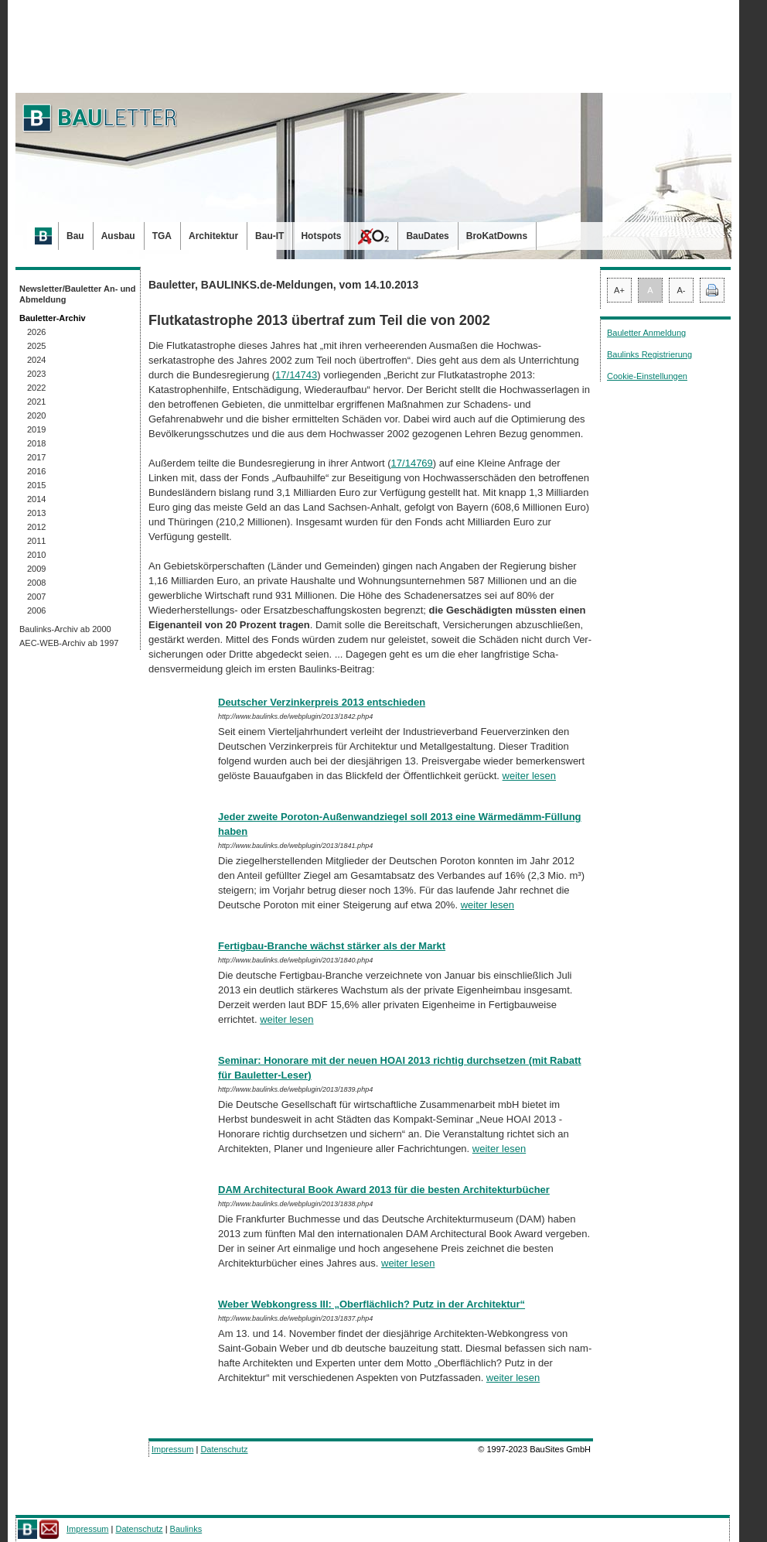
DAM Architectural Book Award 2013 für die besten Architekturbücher (384, 1189)
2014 (36, 499)
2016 (36, 471)
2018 (36, 443)
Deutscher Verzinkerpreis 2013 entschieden (321, 702)
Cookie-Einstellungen (647, 376)
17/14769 (412, 463)
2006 (36, 610)
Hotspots (321, 236)
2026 (36, 332)
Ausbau (118, 236)
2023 (36, 373)
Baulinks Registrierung (649, 354)
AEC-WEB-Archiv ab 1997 (68, 643)
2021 (36, 401)
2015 (36, 485)
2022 (36, 387)
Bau (75, 236)
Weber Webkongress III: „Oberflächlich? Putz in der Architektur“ (371, 1304)
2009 (36, 568)
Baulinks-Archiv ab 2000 (65, 629)
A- (681, 290)
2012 (36, 527)
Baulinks (186, 1528)
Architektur (213, 236)
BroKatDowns (496, 236)
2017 (36, 457)
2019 (36, 429)
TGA (162, 236)
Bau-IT (269, 236)
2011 (36, 540)
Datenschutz (223, 1449)
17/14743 (296, 375)
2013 (36, 513)
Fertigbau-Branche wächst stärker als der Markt (331, 946)
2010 (36, 554)
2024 (36, 359)
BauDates (427, 236)
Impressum (172, 1449)
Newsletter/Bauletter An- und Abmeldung (77, 294)
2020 (36, 415)
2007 (36, 596)
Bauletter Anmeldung (646, 332)
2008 (36, 582)
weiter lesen (529, 775)
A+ (619, 290)
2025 (36, 345)
